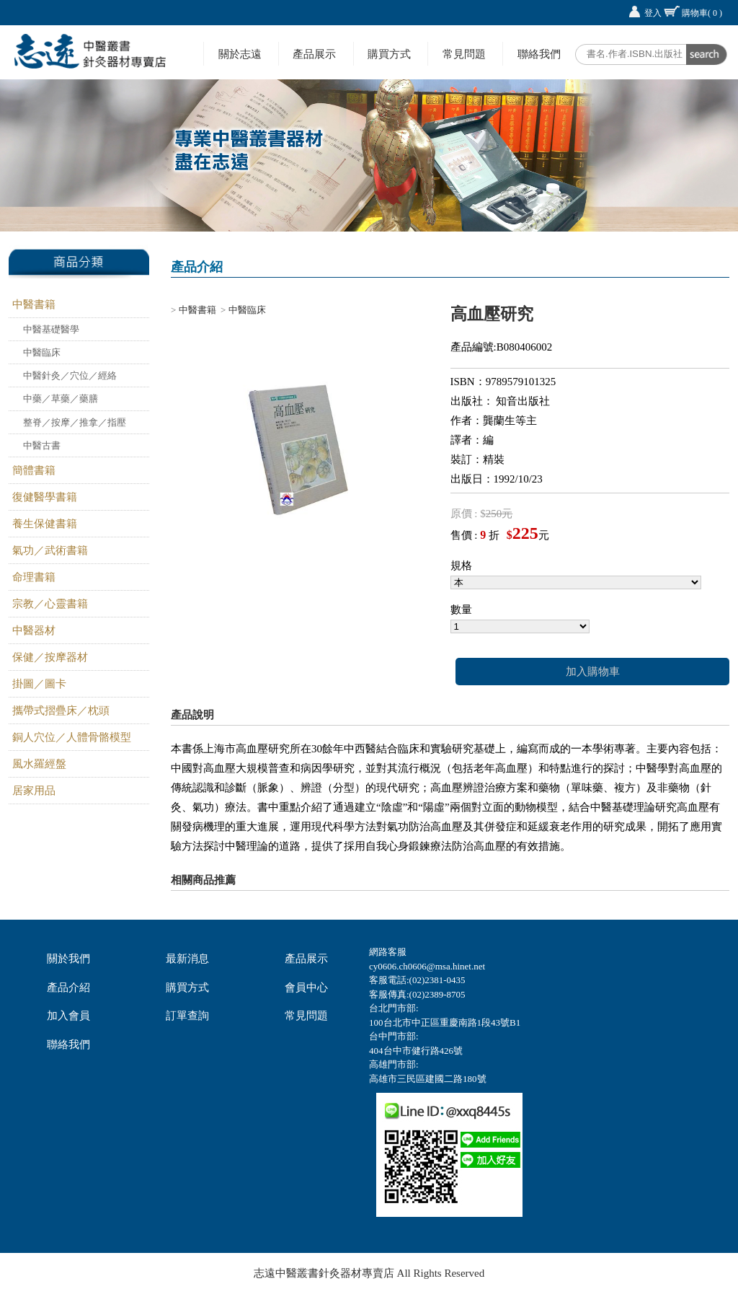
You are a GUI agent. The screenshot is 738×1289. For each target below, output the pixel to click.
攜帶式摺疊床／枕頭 (61, 710)
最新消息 (187, 958)
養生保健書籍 (44, 523)
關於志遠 (240, 54)
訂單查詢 (187, 1015)
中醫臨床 (42, 352)
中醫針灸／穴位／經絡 (70, 375)
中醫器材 (33, 630)
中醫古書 (42, 445)
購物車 (702, 13)
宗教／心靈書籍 (50, 604)
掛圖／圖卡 (39, 684)
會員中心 (306, 987)
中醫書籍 (33, 304)
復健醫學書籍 (44, 497)
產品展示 (314, 54)
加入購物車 (593, 671)
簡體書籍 (33, 470)
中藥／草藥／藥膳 (60, 398)
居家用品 (33, 790)
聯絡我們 (539, 54)
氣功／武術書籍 (50, 550)
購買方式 (389, 54)
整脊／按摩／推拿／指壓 (74, 422)
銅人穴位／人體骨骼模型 (71, 737)
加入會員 (68, 1015)
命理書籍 (33, 577)
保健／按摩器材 (50, 657)
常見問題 (464, 54)
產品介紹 (68, 987)
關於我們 (68, 958)
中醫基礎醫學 (51, 329)
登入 (653, 13)
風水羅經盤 (39, 764)
